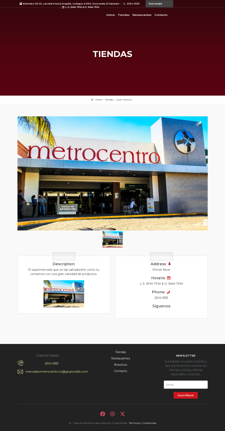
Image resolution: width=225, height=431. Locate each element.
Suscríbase (186, 395)
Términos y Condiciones (142, 422)
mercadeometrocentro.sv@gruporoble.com (52, 371)
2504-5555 (51, 363)
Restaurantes (142, 14)
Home (110, 14)
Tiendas (124, 14)
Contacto (160, 14)
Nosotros (120, 365)
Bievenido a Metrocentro (33, 14)
